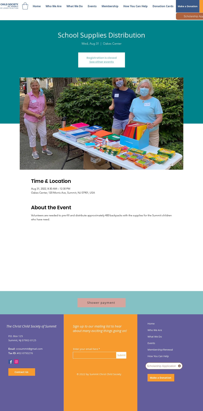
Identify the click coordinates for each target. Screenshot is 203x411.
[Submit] (121, 355)
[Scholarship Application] (164, 365)
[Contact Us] (21, 372)
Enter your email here (85, 349)
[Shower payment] (102, 302)
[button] (25, 6)
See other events (101, 62)
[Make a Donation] (187, 6)
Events (151, 343)
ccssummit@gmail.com (29, 348)
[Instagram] (16, 362)
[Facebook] (10, 362)
